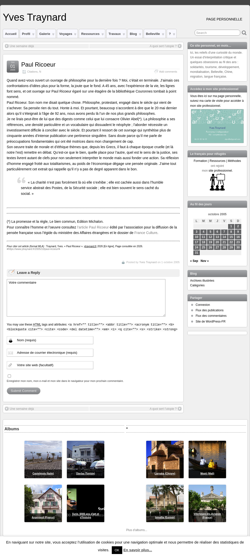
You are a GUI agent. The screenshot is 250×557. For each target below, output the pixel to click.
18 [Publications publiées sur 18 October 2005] (203, 242)
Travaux (117, 35)
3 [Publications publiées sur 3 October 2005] (196, 231)
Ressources (92, 35)
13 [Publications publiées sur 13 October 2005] (217, 237)
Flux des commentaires (211, 316)
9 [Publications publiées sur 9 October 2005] (238, 231)
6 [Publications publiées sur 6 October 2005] (217, 231)
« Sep (194, 261)
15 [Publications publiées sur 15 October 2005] (231, 237)
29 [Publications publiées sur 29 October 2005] (231, 247)
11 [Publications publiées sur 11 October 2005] (203, 237)
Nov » (205, 261)
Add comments (168, 71)
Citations (32, 71)
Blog (135, 35)
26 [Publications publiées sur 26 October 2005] (210, 247)
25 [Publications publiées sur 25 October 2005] (203, 247)
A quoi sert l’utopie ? (166, 46)
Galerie (46, 35)
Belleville (155, 35)
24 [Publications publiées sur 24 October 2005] (196, 247)
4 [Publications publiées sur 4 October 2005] (203, 231)
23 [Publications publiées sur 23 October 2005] (238, 242)
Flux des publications (210, 310)
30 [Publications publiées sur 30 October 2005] (238, 247)
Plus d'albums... (136, 530)
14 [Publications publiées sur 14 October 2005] (224, 237)
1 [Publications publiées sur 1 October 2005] (231, 226)
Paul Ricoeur (38, 64)
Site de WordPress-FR (211, 321)
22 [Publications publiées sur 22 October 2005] (231, 242)
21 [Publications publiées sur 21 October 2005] (224, 242)
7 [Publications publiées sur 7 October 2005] (224, 231)
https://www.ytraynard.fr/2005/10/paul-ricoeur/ (33, 249)
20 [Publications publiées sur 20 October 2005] (217, 242)
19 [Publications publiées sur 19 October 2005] (210, 242)
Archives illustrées (202, 280)
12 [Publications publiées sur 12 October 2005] (210, 237)
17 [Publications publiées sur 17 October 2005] (196, 242)
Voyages (67, 35)
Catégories (197, 285)
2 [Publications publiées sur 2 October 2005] (238, 226)
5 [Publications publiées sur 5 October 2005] (210, 231)
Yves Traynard (34, 17)
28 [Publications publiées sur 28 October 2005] (224, 247)
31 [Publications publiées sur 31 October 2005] (196, 252)
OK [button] (117, 550)
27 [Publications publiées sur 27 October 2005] (217, 247)
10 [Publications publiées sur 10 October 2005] (196, 237)
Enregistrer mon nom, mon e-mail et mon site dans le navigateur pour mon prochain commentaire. (65, 380)
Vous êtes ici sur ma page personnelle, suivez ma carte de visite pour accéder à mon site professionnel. (217, 100)
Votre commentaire (86, 298)
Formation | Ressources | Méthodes (217, 161)
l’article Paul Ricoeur (93, 227)
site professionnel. (221, 170)
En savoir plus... (137, 550)
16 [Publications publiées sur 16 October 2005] (238, 237)
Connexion (203, 305)
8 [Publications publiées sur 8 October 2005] (231, 231)
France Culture (145, 233)
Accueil (10, 34)
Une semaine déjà (19, 46)
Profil (28, 35)
